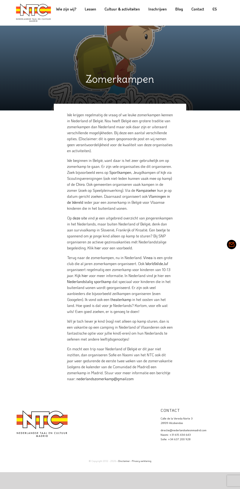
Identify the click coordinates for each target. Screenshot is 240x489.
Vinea (148, 257)
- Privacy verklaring (140, 460)
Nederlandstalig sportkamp (89, 281)
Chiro (80, 184)
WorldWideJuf (156, 263)
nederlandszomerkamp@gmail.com (105, 378)
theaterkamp (120, 299)
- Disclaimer (123, 460)
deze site (80, 218)
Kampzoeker (146, 190)
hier (98, 247)
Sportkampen (120, 172)
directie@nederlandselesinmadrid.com (183, 430)
